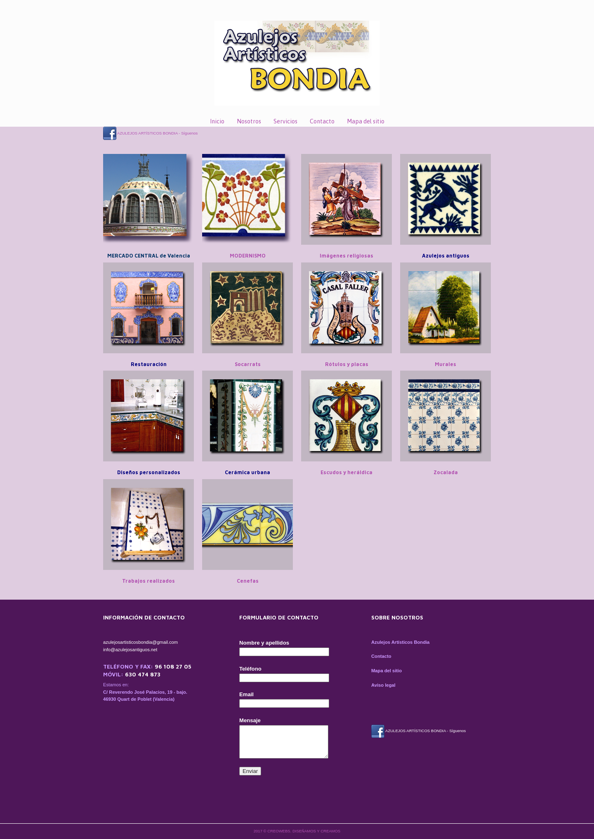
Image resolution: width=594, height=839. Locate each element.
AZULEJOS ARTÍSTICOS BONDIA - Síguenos (150, 133)
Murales (445, 364)
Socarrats (248, 364)
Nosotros (249, 121)
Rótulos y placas (346, 364)
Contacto (322, 121)
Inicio (217, 121)
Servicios (285, 121)
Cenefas (248, 581)
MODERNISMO (248, 256)
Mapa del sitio (365, 121)
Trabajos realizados (148, 581)
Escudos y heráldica (346, 472)
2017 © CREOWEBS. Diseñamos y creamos (297, 831)
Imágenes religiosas (346, 256)
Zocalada (446, 472)
